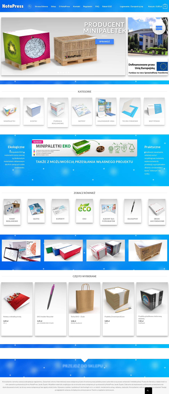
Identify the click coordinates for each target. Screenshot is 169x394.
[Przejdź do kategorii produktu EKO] (84, 211)
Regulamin (87, 6)
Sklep (53, 6)
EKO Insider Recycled (45, 316)
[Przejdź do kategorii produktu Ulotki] (36, 211)
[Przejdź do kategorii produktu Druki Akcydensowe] (156, 212)
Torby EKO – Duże (78, 316)
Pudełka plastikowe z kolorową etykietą (150, 317)
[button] (30, 6)
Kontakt (76, 6)
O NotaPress (64, 6)
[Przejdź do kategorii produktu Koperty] (60, 211)
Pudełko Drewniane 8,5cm (115, 316)
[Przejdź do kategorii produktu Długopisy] (132, 211)
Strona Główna (41, 6)
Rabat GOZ (107, 6)
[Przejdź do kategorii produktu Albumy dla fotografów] (108, 212)
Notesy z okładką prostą (12, 316)
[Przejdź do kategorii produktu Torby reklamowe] (12, 212)
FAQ (97, 6)
